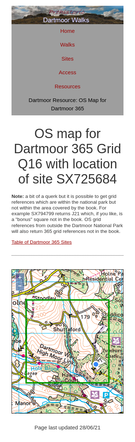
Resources (68, 86)
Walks (67, 44)
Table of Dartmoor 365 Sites (42, 242)
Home (67, 31)
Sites (67, 59)
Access (67, 72)
